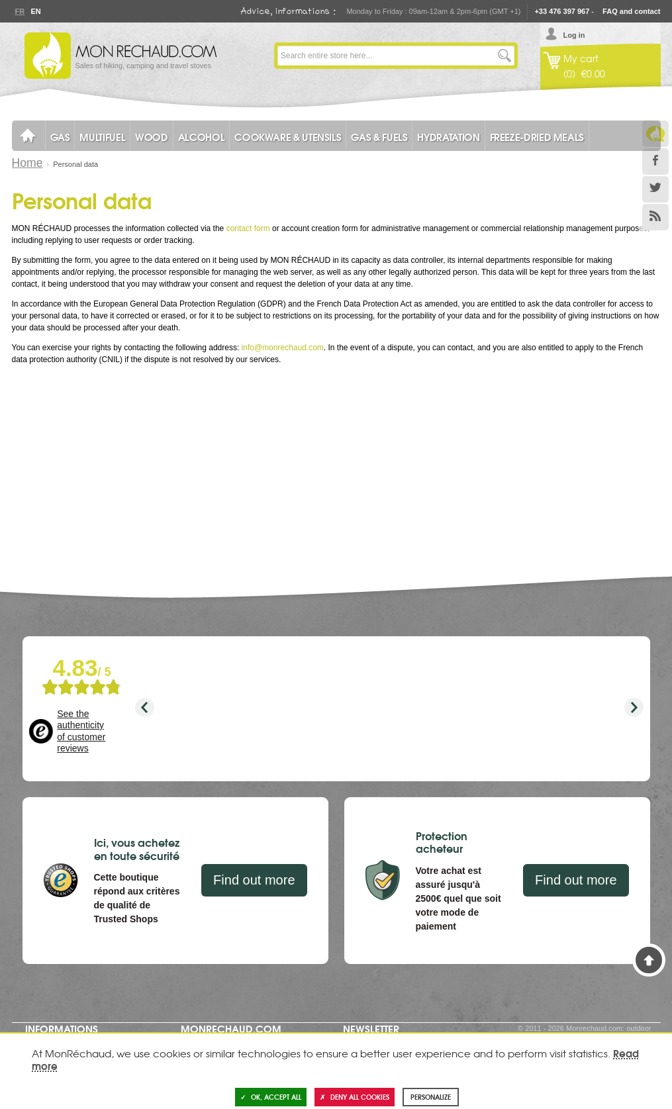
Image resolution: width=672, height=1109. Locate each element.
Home (27, 162)
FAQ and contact (631, 11)
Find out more (254, 880)
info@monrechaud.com (283, 347)
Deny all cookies (354, 1097)
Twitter (655, 189)
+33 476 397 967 (561, 11)
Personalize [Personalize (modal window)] (430, 1097)
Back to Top (648, 960)
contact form (248, 228)
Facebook (655, 161)
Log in (574, 35)
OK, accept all (270, 1097)
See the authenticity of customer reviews (81, 731)
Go (504, 56)
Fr (19, 11)
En (35, 11)
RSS (655, 217)
